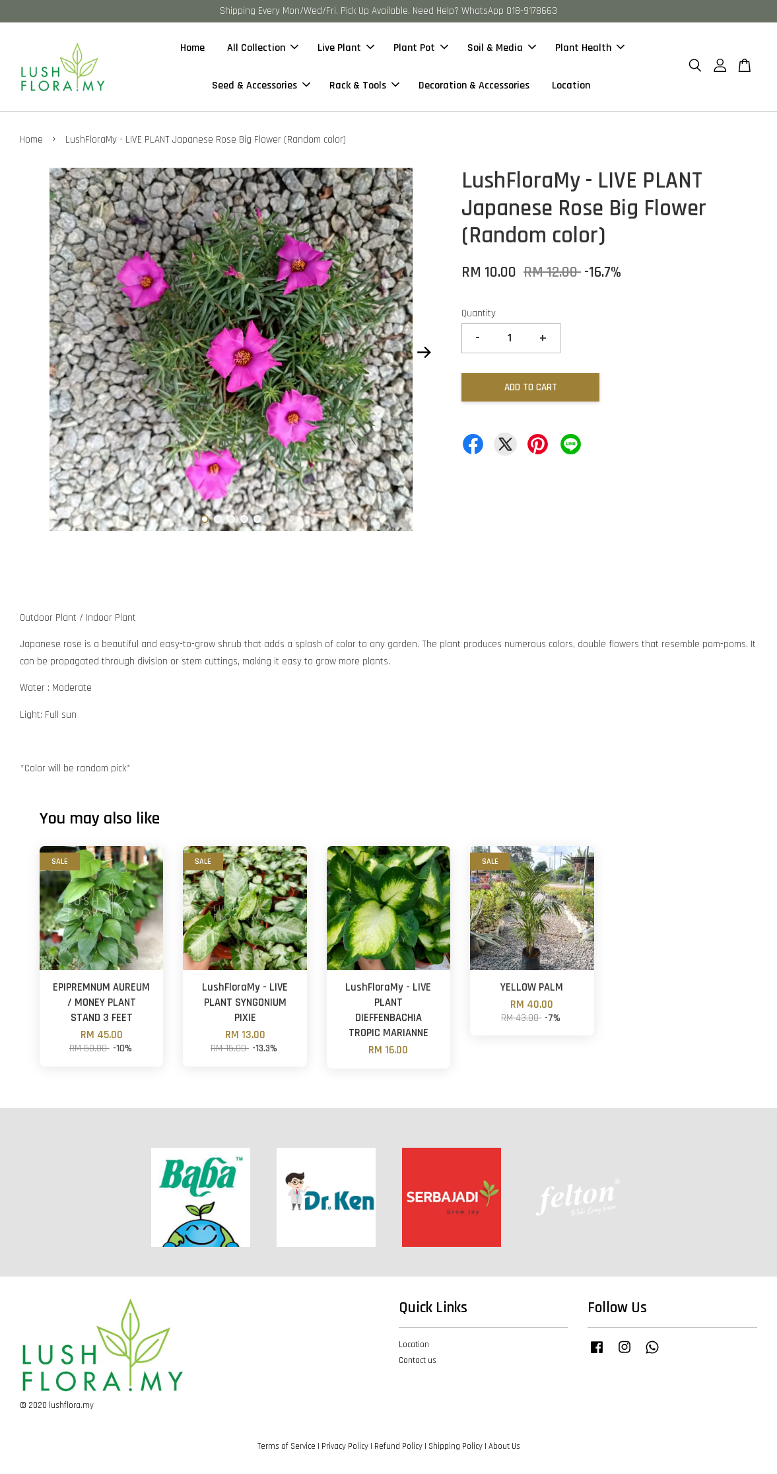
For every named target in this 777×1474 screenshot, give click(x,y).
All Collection (262, 48)
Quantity (478, 313)
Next (423, 352)
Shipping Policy (455, 1446)
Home (192, 48)
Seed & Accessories (261, 85)
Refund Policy (398, 1446)
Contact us (417, 1360)
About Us (504, 1446)
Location (571, 85)
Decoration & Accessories (474, 85)
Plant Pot (420, 48)
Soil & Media (501, 48)
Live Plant (346, 48)
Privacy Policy (344, 1446)
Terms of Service (286, 1446)
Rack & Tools (364, 85)
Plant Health (590, 48)
